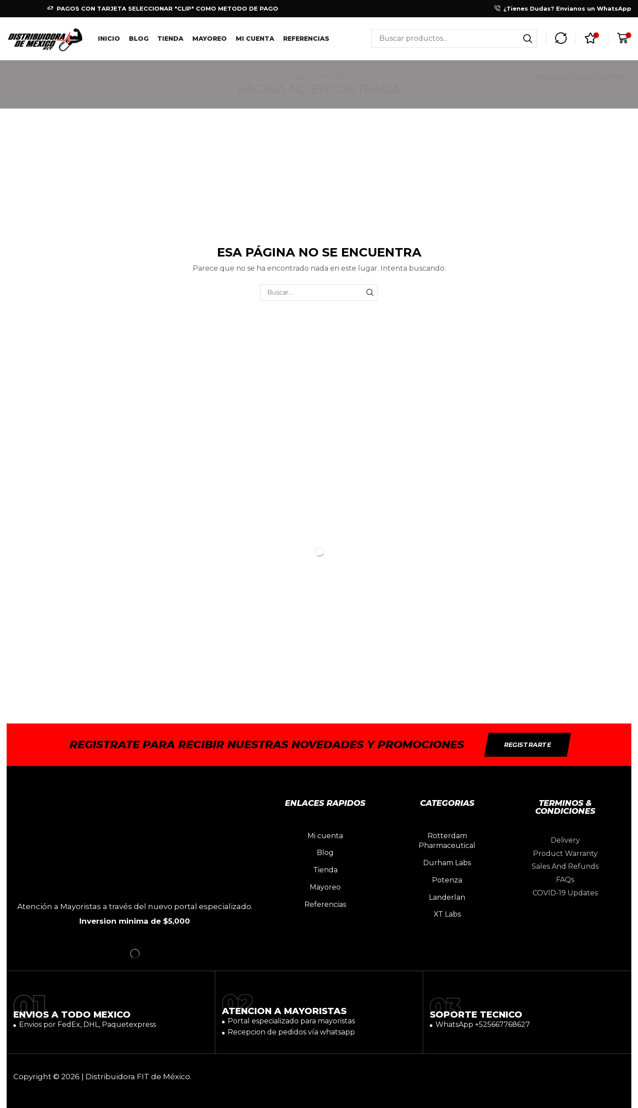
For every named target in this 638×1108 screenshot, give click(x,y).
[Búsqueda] (528, 38)
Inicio (298, 77)
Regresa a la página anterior (582, 77)
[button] (561, 38)
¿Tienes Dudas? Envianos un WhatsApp (567, 8)
